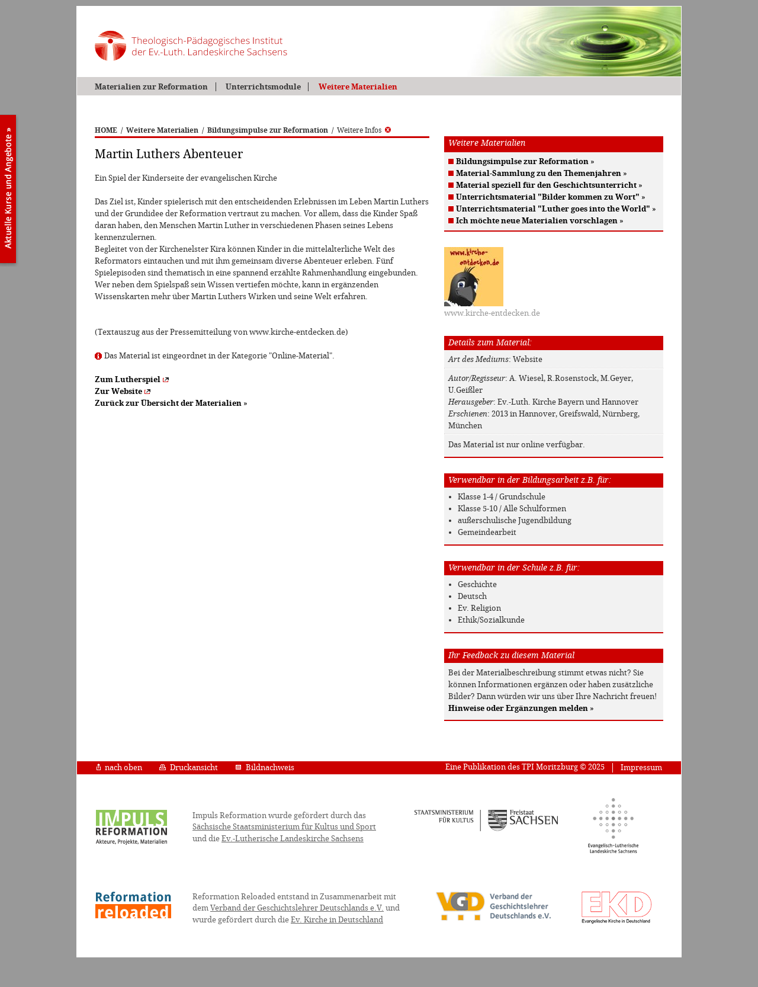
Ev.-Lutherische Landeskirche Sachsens (292, 838)
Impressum (641, 767)
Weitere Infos (364, 130)
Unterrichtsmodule (263, 86)
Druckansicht (188, 767)
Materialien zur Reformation (151, 86)
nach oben (119, 767)
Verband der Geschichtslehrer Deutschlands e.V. (297, 907)
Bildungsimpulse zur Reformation (267, 130)
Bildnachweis (264, 767)
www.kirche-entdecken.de (492, 313)
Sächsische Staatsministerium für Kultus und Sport (284, 826)
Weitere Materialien (358, 86)
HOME (106, 130)
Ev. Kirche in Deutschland (337, 919)
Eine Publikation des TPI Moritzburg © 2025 (525, 766)
